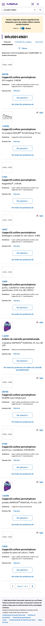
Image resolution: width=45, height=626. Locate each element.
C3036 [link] (4, 546)
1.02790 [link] (5, 126)
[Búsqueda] (40, 10)
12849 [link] (4, 281)
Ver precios (22, 97)
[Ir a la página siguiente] (32, 586)
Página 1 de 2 (22, 586)
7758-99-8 (16, 91)
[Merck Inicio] (12, 4)
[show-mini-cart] (39, 4)
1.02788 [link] (5, 495)
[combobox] (22, 10)
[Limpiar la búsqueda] (35, 10)
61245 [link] (4, 443)
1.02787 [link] (5, 336)
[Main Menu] (3, 4)
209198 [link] (5, 74)
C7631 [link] (4, 177)
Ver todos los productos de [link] (22, 104)
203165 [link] (5, 391)
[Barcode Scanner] (32, 4)
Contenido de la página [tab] (23, 42)
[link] (11, 79)
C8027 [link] (4, 229)
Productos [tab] (7, 42)
